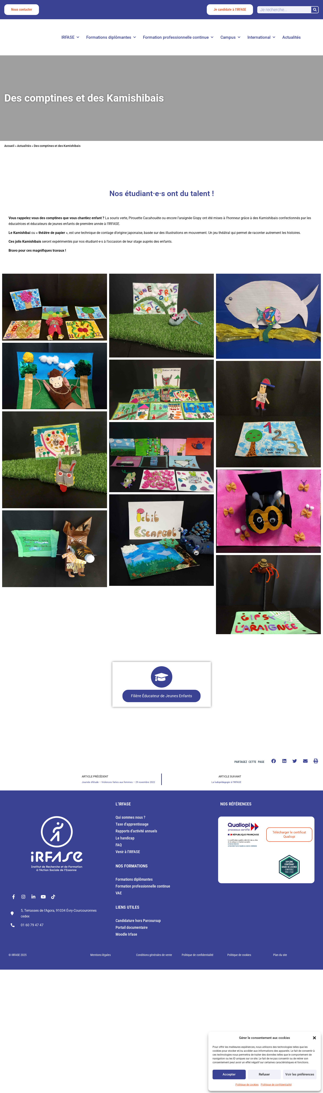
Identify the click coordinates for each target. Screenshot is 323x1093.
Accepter (229, 1074)
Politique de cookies (247, 1084)
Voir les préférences (299, 1074)
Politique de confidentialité (276, 1084)
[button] (314, 1038)
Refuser (264, 1074)
